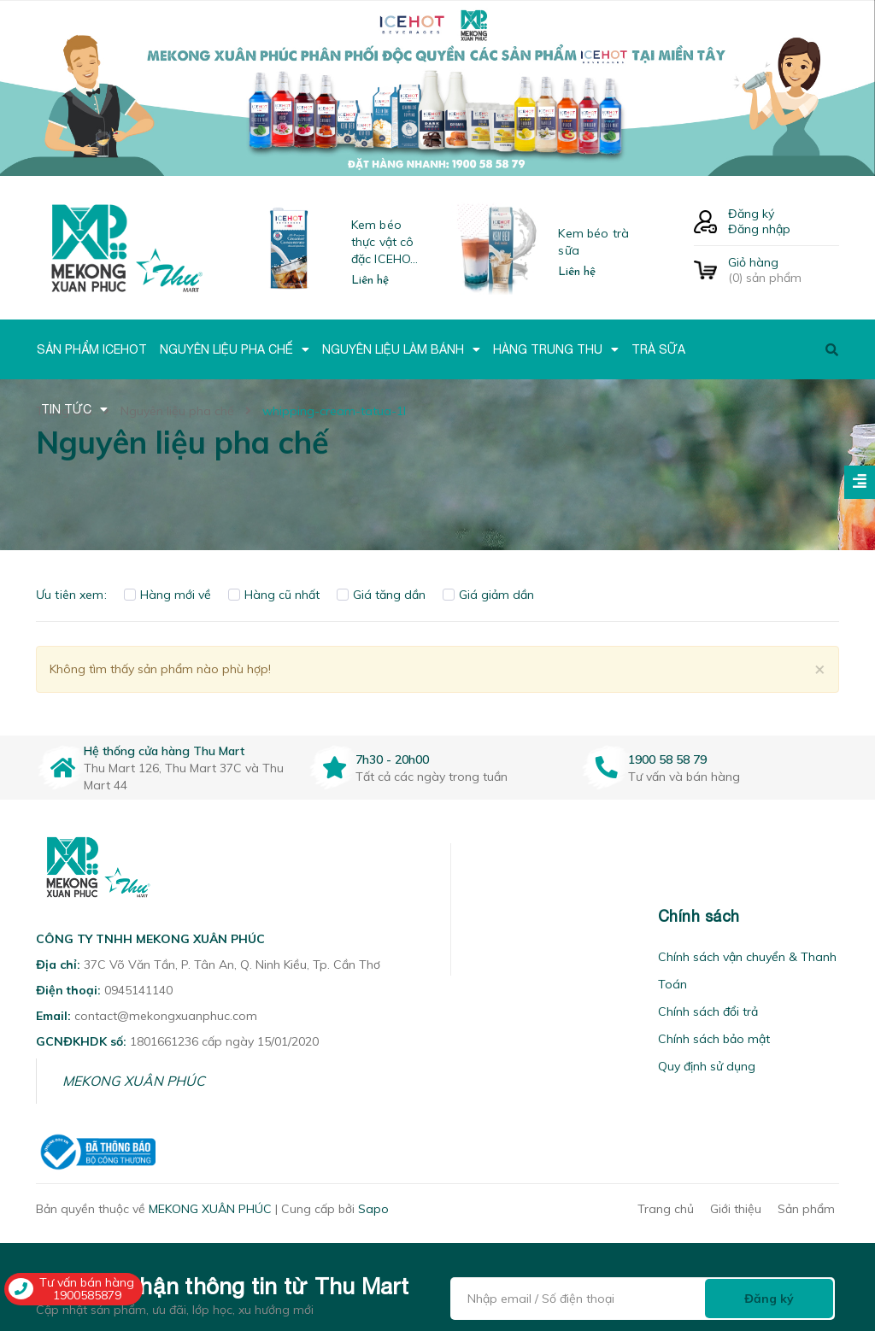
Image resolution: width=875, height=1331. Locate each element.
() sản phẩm (783, 270)
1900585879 (87, 1295)
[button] (472, 916)
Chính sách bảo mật (714, 1039)
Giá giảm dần (488, 594)
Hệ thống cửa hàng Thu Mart (164, 751)
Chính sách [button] (699, 916)
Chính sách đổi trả (708, 1011)
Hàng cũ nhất (274, 594)
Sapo (373, 1209)
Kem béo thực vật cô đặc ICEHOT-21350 (387, 242)
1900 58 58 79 (667, 759)
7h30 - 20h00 (392, 759)
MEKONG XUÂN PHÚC (133, 1080)
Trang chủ (665, 1209)
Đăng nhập (759, 229)
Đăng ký (751, 213)
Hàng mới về (167, 594)
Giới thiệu (735, 1209)
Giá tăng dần (381, 594)
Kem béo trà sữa (593, 242)
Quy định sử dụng (706, 1066)
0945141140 (138, 990)
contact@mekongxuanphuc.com (165, 1015)
